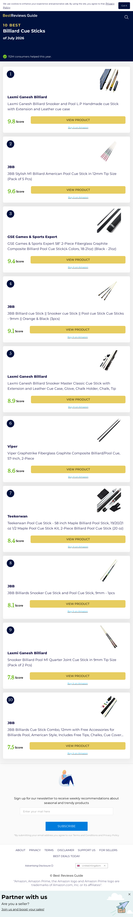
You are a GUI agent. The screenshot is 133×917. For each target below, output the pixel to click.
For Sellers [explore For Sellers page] (108, 850)
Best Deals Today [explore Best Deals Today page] (66, 856)
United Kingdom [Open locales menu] (91, 865)
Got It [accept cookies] (124, 5)
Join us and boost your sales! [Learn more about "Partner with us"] (23, 909)
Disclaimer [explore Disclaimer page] (65, 850)
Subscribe (67, 826)
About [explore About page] (20, 850)
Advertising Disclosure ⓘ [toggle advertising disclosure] (39, 865)
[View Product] (66, 100)
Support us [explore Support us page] (86, 850)
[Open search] (126, 17)
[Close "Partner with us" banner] (129, 894)
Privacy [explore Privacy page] (35, 850)
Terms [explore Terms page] (49, 850)
